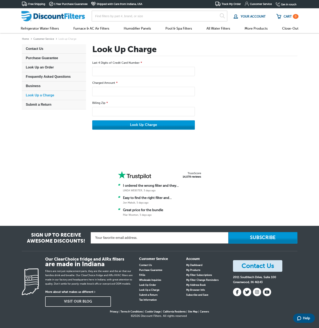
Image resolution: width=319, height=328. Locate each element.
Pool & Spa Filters (178, 28)
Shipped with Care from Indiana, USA (119, 4)
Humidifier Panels (137, 28)
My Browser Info (195, 289)
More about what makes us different (69, 291)
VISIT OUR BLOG (78, 301)
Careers (204, 311)
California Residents (174, 311)
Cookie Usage (153, 311)
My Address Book (196, 285)
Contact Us (34, 48)
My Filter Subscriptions (199, 275)
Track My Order (231, 4)
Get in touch (288, 4)
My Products (193, 270)
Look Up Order (147, 285)
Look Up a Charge (40, 95)
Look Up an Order (40, 67)
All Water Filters (218, 28)
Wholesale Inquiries (150, 280)
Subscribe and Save (197, 294)
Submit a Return (39, 104)
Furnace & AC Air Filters (91, 28)
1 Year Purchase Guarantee (70, 4)
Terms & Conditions (131, 311)
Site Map (193, 311)
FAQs (142, 275)
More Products (256, 28)
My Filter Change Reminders (202, 280)
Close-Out (290, 28)
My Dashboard (194, 265)
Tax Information (148, 299)
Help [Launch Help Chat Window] (303, 318)
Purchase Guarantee (42, 58)
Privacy (114, 311)
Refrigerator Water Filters (40, 28)
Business (33, 86)
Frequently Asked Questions (48, 76)
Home (25, 38)
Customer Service (261, 4)
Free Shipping (36, 4)
